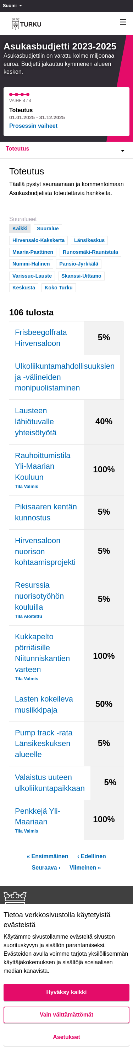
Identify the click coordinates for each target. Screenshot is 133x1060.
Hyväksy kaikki (66, 992)
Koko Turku (59, 287)
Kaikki (20, 228)
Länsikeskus (89, 239)
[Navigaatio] (123, 22)
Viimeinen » (85, 868)
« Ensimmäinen (47, 856)
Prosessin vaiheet (33, 126)
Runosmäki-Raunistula (90, 251)
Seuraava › (46, 868)
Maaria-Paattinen (32, 251)
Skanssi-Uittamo (81, 275)
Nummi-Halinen (31, 263)
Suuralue (48, 228)
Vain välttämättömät (66, 1015)
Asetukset (66, 1037)
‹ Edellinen (91, 856)
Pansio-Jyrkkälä (78, 263)
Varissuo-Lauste (32, 275)
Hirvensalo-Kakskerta (38, 239)
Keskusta (23, 287)
